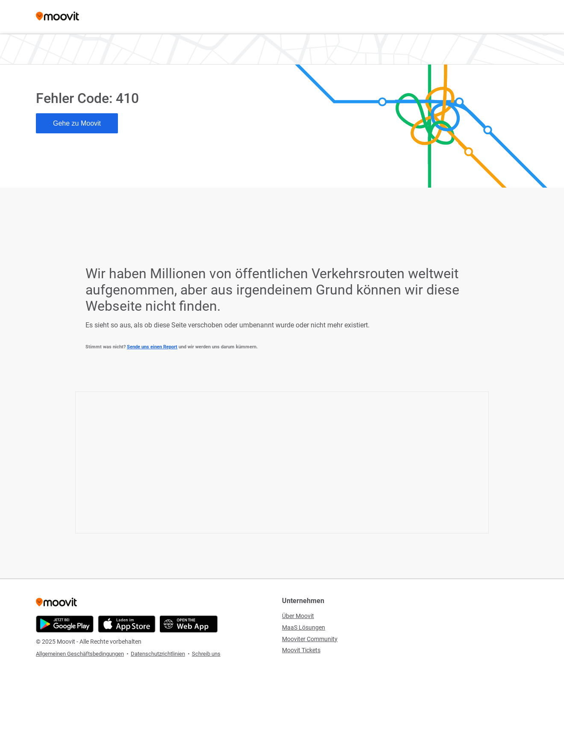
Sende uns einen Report (152, 347)
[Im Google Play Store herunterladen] (65, 624)
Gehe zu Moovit (77, 123)
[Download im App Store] (127, 624)
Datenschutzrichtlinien (158, 654)
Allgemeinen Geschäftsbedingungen (80, 654)
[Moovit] (57, 17)
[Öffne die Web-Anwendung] (188, 624)
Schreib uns (206, 654)
